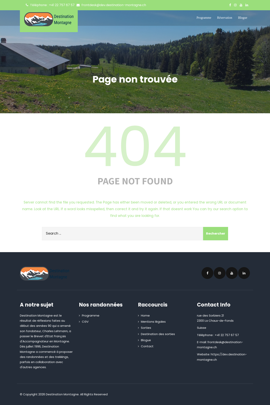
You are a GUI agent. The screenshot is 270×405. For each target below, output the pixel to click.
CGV (85, 322)
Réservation (224, 17)
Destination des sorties (158, 334)
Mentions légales (153, 322)
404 (135, 146)
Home (145, 315)
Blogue (242, 17)
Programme (204, 17)
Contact (147, 346)
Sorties (146, 328)
